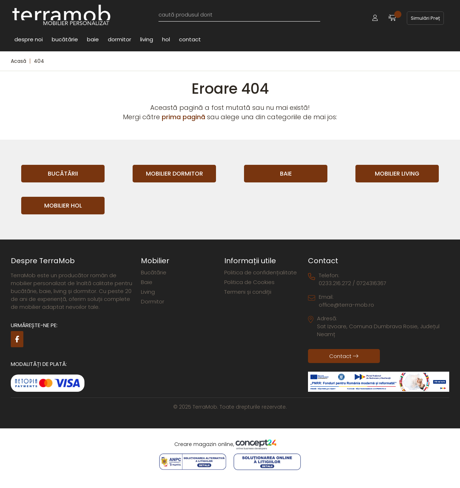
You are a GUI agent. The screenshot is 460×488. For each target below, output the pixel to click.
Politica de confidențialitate (260, 272)
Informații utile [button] (250, 261)
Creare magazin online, (230, 445)
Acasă (18, 61)
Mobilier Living (397, 173)
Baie (93, 39)
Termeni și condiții (247, 292)
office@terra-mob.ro (346, 304)
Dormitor (119, 39)
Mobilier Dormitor (174, 173)
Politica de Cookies (249, 282)
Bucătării (63, 173)
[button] (375, 18)
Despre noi (28, 39)
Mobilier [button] (155, 261)
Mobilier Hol (63, 205)
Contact (190, 39)
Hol (166, 39)
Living (146, 39)
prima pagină (183, 116)
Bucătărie (65, 39)
